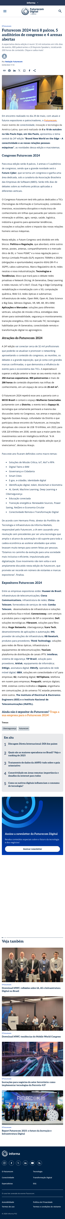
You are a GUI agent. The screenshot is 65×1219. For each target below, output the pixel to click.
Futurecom (23, 728)
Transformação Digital (42, 1177)
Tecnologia (37, 1171)
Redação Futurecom (14, 61)
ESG (34, 1183)
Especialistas (7, 1183)
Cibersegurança (9, 728)
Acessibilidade (8, 1202)
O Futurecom (6, 26)
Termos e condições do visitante (47, 1206)
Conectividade (8, 1177)
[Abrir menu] (5, 11)
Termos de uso (8, 1206)
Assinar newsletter (32, 849)
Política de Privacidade (42, 1202)
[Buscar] (60, 11)
